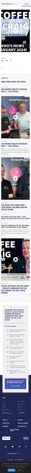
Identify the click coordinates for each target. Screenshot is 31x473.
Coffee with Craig (4, 31)
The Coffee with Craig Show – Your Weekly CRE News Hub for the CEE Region (14, 207)
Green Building (5, 409)
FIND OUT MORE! (15, 386)
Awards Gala (6, 423)
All (3, 401)
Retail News (19, 406)
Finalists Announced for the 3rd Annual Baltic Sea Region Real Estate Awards (15, 226)
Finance (4, 404)
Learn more (22, 466)
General (4, 406)
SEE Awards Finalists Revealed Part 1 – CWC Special (14, 145)
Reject (19, 470)
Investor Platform (23, 423)
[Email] (6, 438)
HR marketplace (22, 426)
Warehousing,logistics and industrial (7, 413)
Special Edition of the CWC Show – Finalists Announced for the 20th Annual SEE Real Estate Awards (15, 289)
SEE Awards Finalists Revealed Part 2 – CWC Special (14, 90)
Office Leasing (20, 404)
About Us (5, 420)
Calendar (20, 420)
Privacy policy (10, 459)
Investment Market (21, 401)
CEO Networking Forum (14, 430)
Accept (11, 470)
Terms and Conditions (19, 459)
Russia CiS (19, 409)
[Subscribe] (25, 438)
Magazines (5, 426)
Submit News (22, 412)
